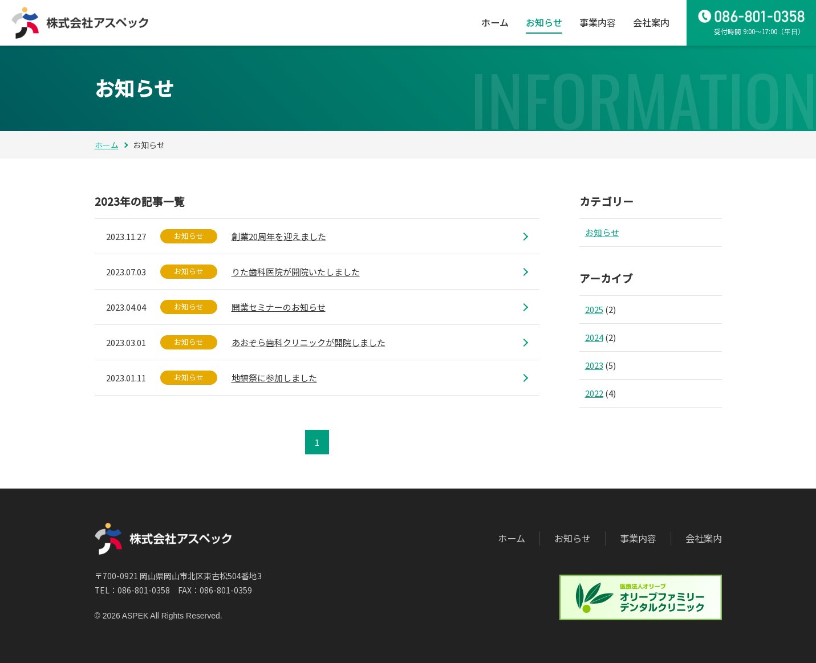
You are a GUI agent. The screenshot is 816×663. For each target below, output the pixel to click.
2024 (594, 337)
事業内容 (597, 22)
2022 (594, 393)
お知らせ (544, 22)
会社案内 (651, 22)
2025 (594, 309)
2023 (594, 365)
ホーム (495, 22)
